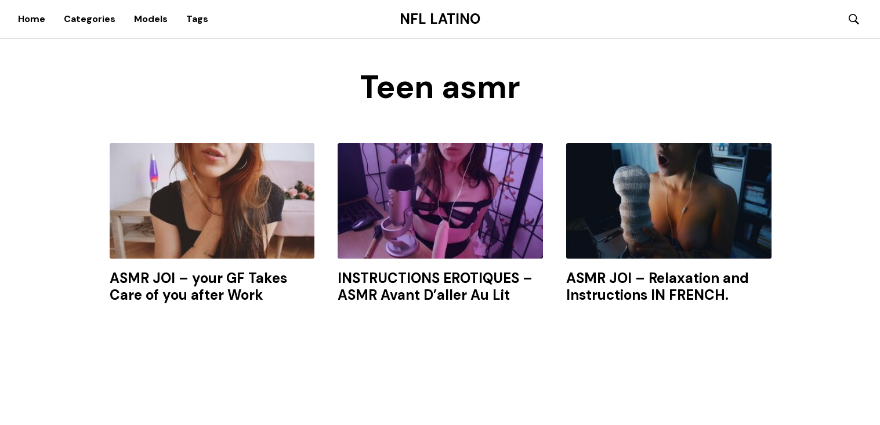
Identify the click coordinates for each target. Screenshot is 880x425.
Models (151, 19)
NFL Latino (440, 19)
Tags (197, 19)
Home (31, 19)
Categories (89, 19)
